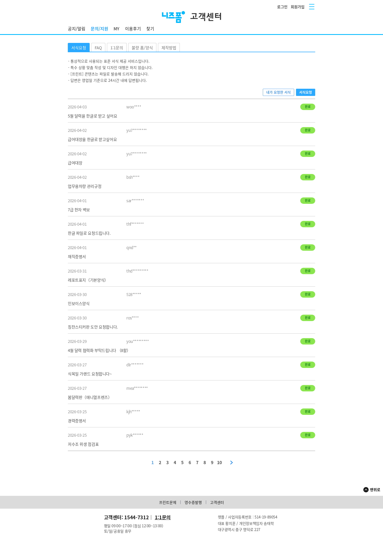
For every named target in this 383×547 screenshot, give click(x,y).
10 (219, 462)
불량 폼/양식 (142, 48)
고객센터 (217, 502)
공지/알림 (76, 28)
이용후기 (133, 28)
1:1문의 (116, 48)
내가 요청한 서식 (278, 92)
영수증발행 (193, 502)
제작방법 (168, 48)
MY (116, 28)
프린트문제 (167, 502)
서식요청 (78, 48)
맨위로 (375, 489)
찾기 (150, 28)
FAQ (98, 48)
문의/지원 (99, 28)
